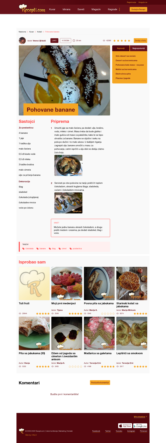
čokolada (29, 248)
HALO (34, 435)
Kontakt (70, 431)
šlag (54, 248)
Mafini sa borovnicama (126, 69)
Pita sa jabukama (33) (34, 342)
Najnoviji (121, 48)
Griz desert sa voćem (126, 56)
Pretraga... (124, 9)
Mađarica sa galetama (99, 342)
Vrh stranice (139, 417)
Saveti (81, 9)
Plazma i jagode (123, 78)
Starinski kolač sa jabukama (131, 291)
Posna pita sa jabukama (99, 291)
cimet (64, 248)
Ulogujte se (142, 2)
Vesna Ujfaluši (39, 41)
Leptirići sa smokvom (131, 342)
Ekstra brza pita (123, 74)
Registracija (131, 2)
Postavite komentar (100, 382)
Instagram (131, 431)
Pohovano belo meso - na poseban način (130, 65)
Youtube (119, 431)
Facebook (96, 431)
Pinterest (143, 431)
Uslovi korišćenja (52, 431)
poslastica (77, 248)
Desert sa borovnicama (126, 60)
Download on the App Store (125, 425)
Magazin (96, 9)
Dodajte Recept (138, 9)
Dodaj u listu (140, 40)
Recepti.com (32, 8)
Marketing (62, 431)
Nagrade (112, 9)
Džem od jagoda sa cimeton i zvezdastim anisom (66, 342)
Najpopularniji (138, 48)
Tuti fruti (34, 291)
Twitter (108, 431)
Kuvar (52, 9)
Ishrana (66, 9)
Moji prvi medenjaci (66, 291)
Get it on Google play (140, 425)
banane (43, 248)
